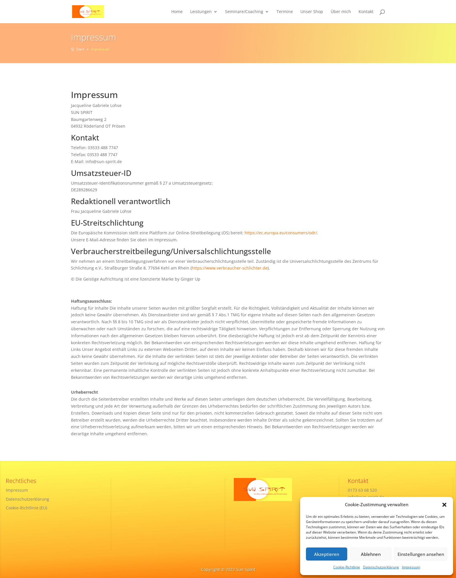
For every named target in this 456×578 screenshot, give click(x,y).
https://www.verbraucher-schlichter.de (230, 268)
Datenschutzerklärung (381, 567)
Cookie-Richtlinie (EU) (26, 508)
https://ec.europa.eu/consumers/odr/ (281, 233)
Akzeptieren (326, 554)
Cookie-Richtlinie (346, 567)
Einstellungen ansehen (421, 554)
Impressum (411, 567)
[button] (444, 505)
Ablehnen (371, 554)
